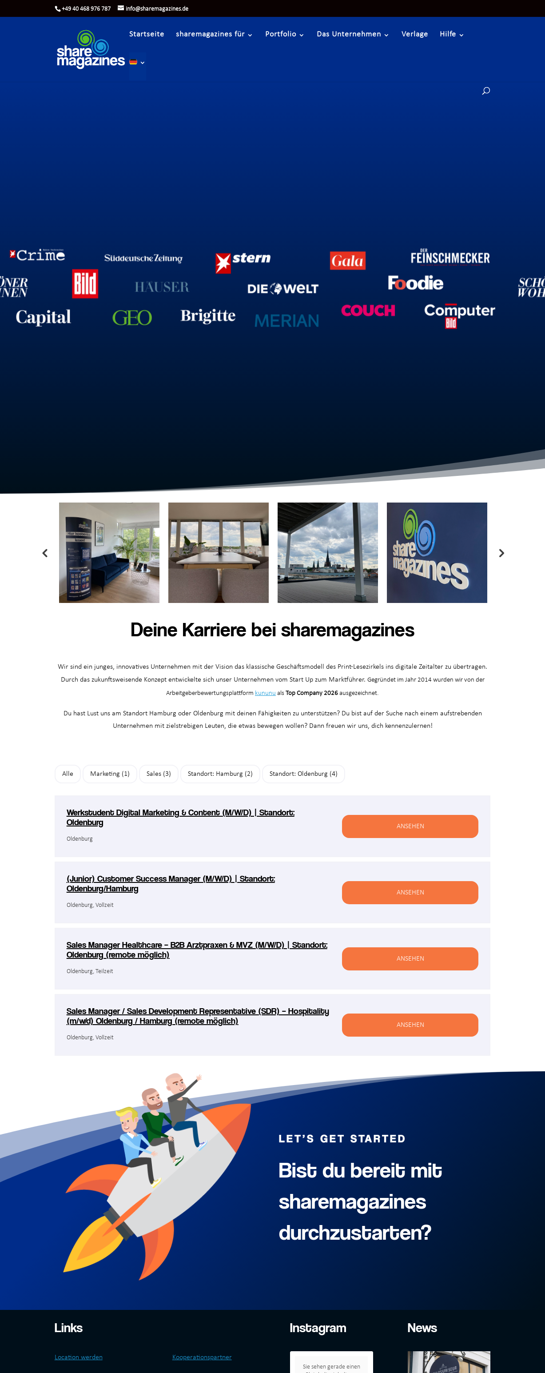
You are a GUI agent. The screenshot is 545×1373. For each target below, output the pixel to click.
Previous (44, 553)
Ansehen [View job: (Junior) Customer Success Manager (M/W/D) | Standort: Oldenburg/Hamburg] (410, 892)
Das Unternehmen (349, 34)
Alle (67, 774)
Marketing (110, 774)
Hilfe (448, 34)
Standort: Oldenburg (304, 774)
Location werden (79, 1357)
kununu (265, 693)
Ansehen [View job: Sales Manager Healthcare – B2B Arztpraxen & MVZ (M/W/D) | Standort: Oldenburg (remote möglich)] (410, 958)
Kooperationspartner (202, 1357)
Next (501, 553)
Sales (159, 774)
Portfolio (280, 34)
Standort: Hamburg (220, 774)
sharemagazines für (210, 34)
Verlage (415, 34)
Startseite (146, 34)
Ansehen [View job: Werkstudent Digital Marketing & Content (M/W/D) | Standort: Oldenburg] (410, 826)
